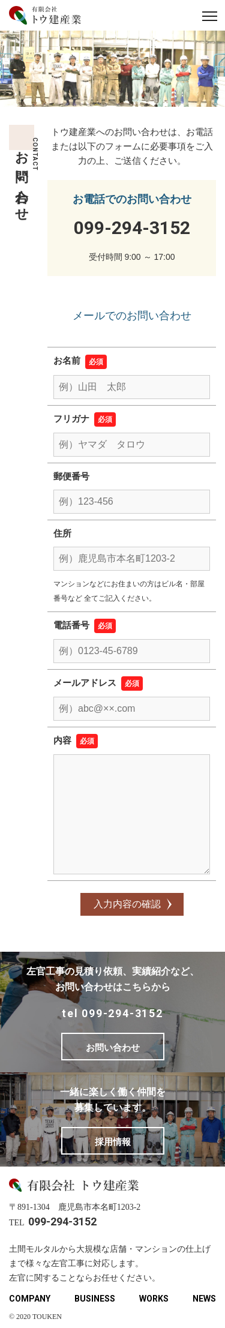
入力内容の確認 (127, 904)
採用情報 (113, 1142)
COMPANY (29, 1298)
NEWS (204, 1298)
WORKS (154, 1298)
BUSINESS (94, 1298)
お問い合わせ (113, 1047)
